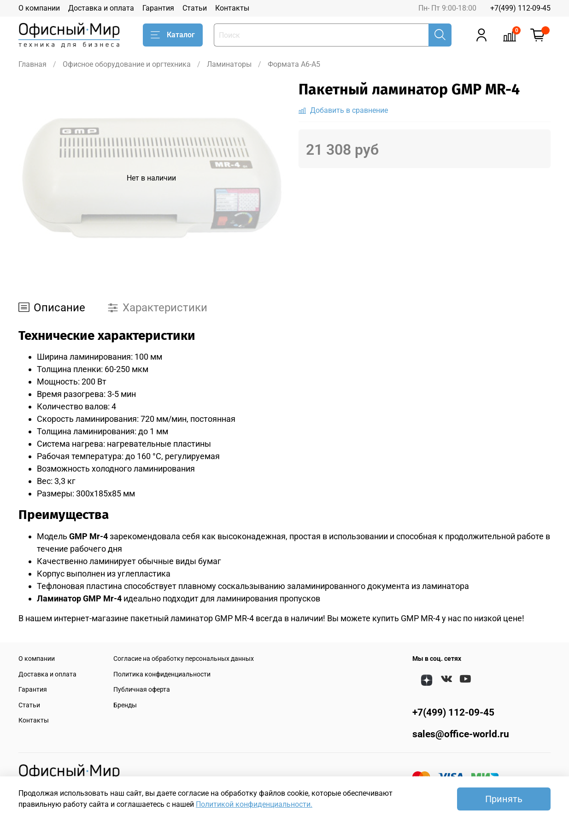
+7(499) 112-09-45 (520, 8)
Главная (32, 64)
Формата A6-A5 (294, 64)
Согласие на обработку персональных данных (183, 659)
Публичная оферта (141, 690)
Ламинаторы (229, 64)
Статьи (194, 8)
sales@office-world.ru (460, 734)
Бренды (125, 705)
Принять (503, 799)
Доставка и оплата (101, 8)
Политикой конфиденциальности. (254, 804)
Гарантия (158, 8)
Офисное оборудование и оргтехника (127, 64)
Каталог (173, 35)
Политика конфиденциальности (162, 674)
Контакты (232, 8)
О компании (39, 8)
